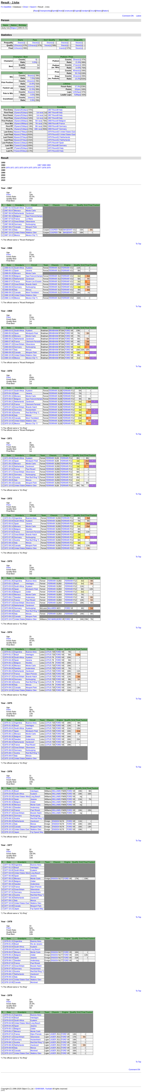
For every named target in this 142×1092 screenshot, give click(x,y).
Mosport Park (31, 227)
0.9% (32, 100)
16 (2, 832)
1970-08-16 (9, 413)
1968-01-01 (9, 268)
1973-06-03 (9, 595)
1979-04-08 (9, 1023)
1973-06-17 (9, 597)
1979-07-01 (9, 1034)
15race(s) (77, 76)
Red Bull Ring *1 (32, 413)
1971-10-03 (9, 486)
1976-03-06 (9, 794)
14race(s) (30, 87)
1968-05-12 (9, 271)
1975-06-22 (9, 742)
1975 (30, 168)
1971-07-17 (9, 472)
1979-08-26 (9, 1045)
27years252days (20, 148)
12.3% (31, 89)
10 (2, 233)
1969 (48, 165)
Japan (16, 832)
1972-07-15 (9, 535)
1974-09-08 (9, 685)
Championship (45, 11)
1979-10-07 (9, 1053)
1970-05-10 (9, 396)
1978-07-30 (9, 969)
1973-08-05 (9, 608)
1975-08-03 (9, 750)
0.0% (34, 62)
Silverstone (30, 222)
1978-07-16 (9, 966)
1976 (35, 168)
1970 (8, 168)
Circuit (92, 11)
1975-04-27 (9, 731)
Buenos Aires (31, 518)
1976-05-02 (9, 799)
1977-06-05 (9, 881)
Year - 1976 (6, 771)
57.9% (77, 87)
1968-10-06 (9, 295)
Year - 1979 (6, 995)
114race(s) (18, 48)
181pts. (78, 89)
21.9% (78, 62)
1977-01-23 (9, 868)
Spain (16, 271)
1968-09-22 (9, 292)
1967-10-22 (9, 235)
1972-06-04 (9, 529)
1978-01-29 (9, 944)
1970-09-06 (9, 415)
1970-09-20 (9, 418)
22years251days (20, 110)
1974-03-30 (9, 657)
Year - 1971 (6, 438)
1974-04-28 (9, 660)
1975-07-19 (9, 747)
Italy (16, 230)
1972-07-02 (9, 532)
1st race (40, 113)
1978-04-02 (9, 949)
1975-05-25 (9, 737)
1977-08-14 (9, 895)
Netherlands (19, 213)
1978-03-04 (9, 947)
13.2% (77, 79)
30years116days (20, 143)
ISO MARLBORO (55, 619)
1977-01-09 (9, 865)
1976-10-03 (9, 827)
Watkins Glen (31, 233)
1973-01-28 (9, 581)
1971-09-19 (9, 483)
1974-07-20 (9, 677)
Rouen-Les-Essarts (34, 282)
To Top (138, 244)
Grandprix (85, 11)
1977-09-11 (9, 900)
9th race (38, 126)
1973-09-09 (9, 614)
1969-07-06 (9, 341)
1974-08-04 (9, 679)
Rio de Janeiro (36, 944)
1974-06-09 (9, 668)
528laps (77, 95)
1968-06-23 (9, 279)
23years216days (20, 126)
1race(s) (62, 48)
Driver (25, 7)
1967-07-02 (9, 219)
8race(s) (31, 76)
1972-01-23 (9, 518)
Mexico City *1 (32, 235)
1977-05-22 (9, 879)
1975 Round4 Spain (56, 143)
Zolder (28, 592)
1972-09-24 (9, 546)
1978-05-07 (9, 952)
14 (2, 616)
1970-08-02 (9, 410)
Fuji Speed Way (36, 832)
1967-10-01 (9, 233)
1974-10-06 (9, 690)
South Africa (19, 208)
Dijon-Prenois (31, 674)
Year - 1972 (6, 498)
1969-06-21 (9, 339)
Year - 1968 (6, 248)
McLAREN (52, 608)
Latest (138, 16)
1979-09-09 (9, 1048)
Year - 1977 (6, 845)
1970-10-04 (9, 421)
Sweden (17, 597)
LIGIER (53, 1034)
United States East (21, 829)
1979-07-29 (9, 1040)
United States (19, 233)
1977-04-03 (9, 873)
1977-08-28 (9, 898)
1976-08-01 (9, 816)
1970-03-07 (9, 391)
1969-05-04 (9, 333)
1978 (44, 168)
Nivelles (29, 529)
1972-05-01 (9, 524)
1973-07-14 (9, 603)
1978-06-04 (9, 958)
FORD (67, 331)
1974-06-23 (9, 671)
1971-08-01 (9, 475)
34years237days (20, 137)
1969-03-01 (9, 331)
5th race (38, 121)
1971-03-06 (9, 458)
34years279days (20, 132)
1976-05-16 (9, 802)
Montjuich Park (32, 333)
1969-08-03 (9, 347)
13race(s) (30, 81)
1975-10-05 (9, 758)
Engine (77, 11)
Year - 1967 (6, 188)
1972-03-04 (9, 521)
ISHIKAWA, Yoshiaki (43, 1089)
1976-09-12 (9, 824)
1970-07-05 (9, 404)
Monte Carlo (31, 211)
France (17, 219)
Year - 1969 (6, 311)
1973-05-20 (9, 592)
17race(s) (77, 65)
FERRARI (53, 268)
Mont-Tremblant (32, 292)
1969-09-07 (9, 350)
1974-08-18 (9, 682)
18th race (38, 129)
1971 (12, 168)
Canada (17, 227)
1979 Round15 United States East (61, 132)
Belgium (14, 28)
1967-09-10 (9, 230)
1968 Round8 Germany (57, 126)
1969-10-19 (9, 358)
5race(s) (48, 45)
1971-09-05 (9, 480)
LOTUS (48, 652)
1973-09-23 (9, 616)
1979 (48, 168)
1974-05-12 (9, 663)
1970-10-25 (9, 424)
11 (2, 235)
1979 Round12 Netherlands (59, 137)
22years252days (20, 113)
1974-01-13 (9, 652)
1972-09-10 (9, 543)
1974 (26, 168)
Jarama (29, 271)
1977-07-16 (9, 889)
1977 (39, 168)
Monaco (17, 211)
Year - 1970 (6, 371)
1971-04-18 (9, 461)
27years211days (20, 145)
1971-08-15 (9, 477)
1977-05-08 (9, 876)
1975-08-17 (9, 753)
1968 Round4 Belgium (57, 121)
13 (2, 424)
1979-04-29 (9, 1026)
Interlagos (30, 584)
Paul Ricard (30, 469)
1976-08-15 (9, 818)
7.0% (32, 78)
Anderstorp (30, 597)
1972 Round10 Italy (56, 148)
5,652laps (77, 92)
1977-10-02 (9, 903)
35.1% (77, 73)
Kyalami (29, 208)
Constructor (68, 11)
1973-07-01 (9, 600)
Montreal (34, 982)
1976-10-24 (9, 832)
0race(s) (21, 43)
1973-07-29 (9, 605)
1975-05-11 (9, 734)
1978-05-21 (9, 955)
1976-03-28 (9, 796)
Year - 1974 (6, 632)
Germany (18, 224)
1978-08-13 (9, 971)
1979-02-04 (9, 1018)
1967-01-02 (9, 208)
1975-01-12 (9, 723)
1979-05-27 (9, 1031)
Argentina (18, 518)
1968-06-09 (9, 276)
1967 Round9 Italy (55, 110)
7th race (38, 124)
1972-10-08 (9, 548)
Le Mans (29, 219)
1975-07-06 (9, 745)
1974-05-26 (9, 666)
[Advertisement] (71, 1080)
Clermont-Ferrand (33, 341)
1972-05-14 (9, 526)
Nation (105, 11)
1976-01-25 (9, 791)
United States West (22, 796)
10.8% (31, 84)
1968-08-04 (9, 287)
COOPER (54, 230)
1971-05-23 (9, 464)
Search (33, 7)
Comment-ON (128, 16)
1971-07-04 (9, 469)
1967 (39, 165)
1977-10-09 (9, 906)
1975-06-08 (9, 739)
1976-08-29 (9, 821)
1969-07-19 (9, 344)
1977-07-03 (9, 887)
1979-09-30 (9, 1051)
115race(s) (32, 45)
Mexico (17, 235)
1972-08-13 (9, 540)
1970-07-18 (9, 407)
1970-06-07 (9, 399)
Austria (17, 413)
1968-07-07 (9, 282)
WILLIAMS (56, 791)
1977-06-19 (9, 884)
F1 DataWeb (6, 7)
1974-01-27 (9, 655)
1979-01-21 (9, 1015)
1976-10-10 (9, 829)
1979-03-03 (9, 1020)
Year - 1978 (6, 921)
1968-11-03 (9, 298)
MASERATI (68, 230)
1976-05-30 (9, 805)
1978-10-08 (9, 982)
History (99, 11)
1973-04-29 (9, 589)
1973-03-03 (9, 586)
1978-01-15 (9, 941)
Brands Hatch (31, 284)
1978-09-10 (9, 977)
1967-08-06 (9, 224)
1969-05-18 (9, 336)
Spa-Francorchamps (34, 216)
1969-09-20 (9, 352)
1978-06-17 (9, 960)
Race (36, 11)
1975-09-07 (9, 756)
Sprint (54, 11)
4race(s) (31, 92)
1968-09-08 (9, 290)
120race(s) (18, 45)
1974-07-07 (9, 674)
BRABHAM (53, 331)
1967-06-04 (9, 213)
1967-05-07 (9, 211)
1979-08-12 (9, 1042)
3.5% (32, 95)
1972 (17, 168)
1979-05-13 (9, 1029)
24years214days (20, 129)
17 (2, 909)
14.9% (78, 68)
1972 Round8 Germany (57, 145)
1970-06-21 (9, 402)
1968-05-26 (9, 273)
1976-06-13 (9, 807)
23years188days (20, 124)
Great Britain (19, 222)
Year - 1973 (6, 561)
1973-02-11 (9, 584)
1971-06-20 (9, 466)
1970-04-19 (9, 393)
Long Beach (35, 796)
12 (2, 298)
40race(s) (77, 71)
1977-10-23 (9, 909)
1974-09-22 (9, 688)
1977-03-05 (9, 870)
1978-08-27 (9, 974)
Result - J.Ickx (10, 2)
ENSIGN (55, 821)
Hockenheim (31, 410)
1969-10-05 (9, 355)
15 (2, 619)
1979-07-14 (9, 1037)
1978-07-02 (9, 963)
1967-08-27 (9, 227)
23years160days (20, 121)
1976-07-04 (9, 810)
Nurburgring (30, 224)
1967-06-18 (9, 216)
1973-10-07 (9, 619)
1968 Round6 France (56, 124)
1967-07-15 (9, 222)
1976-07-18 (9, 813)
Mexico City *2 (32, 424)
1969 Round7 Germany (57, 129)
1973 (21, 168)
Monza (28, 230)
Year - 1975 (6, 703)
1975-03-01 (9, 728)
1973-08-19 (9, 611)
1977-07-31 (9, 892)
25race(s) (77, 60)
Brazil (16, 584)
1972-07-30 (9, 537)
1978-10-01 (9, 980)
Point (8, 195)
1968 (44, 165)
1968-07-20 (9, 284)
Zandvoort (30, 213)
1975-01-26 (9, 726)
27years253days (20, 151)
